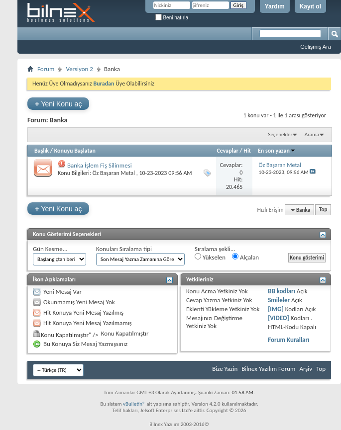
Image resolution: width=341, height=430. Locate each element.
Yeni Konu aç (58, 103)
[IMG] (276, 309)
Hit (247, 150)
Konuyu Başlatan (75, 150)
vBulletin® (134, 404)
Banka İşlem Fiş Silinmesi (99, 165)
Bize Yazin (224, 368)
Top (323, 210)
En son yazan (277, 150)
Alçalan (245, 257)
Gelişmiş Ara (315, 47)
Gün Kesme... (50, 249)
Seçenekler (280, 134)
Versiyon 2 (79, 69)
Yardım (275, 6)
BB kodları (281, 291)
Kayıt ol (310, 6)
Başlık (41, 150)
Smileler (279, 300)
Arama (312, 134)
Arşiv (305, 368)
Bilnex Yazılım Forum (268, 368)
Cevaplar (227, 150)
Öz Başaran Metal (114, 173)
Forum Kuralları (288, 340)
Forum (45, 69)
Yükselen (210, 257)
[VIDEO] (278, 318)
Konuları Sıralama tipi (124, 249)
